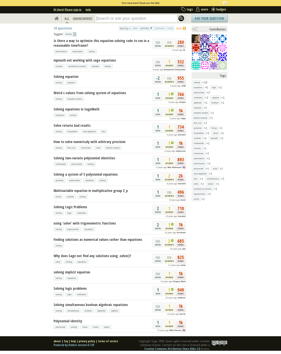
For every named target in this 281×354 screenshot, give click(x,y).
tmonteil (182, 135)
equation (71, 82)
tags (190, 9)
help (88, 10)
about (57, 341)
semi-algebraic (89, 131)
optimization (77, 51)
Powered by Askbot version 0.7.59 (74, 345)
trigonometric (73, 229)
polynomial (60, 327)
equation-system (74, 99)
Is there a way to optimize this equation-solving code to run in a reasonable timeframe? (101, 43)
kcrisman (181, 232)
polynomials (76, 164)
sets (103, 131)
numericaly (85, 148)
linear (85, 327)
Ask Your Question (209, 18)
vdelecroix (181, 151)
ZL (184, 50)
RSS (178, 28)
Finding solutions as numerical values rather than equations (98, 239)
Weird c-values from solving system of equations (90, 92)
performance (61, 51)
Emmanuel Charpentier (175, 69)
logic (69, 213)
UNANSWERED (82, 18)
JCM (183, 86)
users (204, 9)
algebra (114, 311)
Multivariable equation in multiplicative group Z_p (91, 190)
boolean (88, 311)
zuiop (183, 265)
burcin (182, 314)
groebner (60, 180)
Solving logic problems (70, 288)
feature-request (113, 148)
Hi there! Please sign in (67, 10)
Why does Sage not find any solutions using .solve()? (92, 255)
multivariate (61, 164)
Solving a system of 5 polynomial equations (86, 174)
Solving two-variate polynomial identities (84, 158)
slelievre (182, 298)
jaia (184, 249)
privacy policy (87, 341)
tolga (183, 118)
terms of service (108, 341)
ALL (66, 18)
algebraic (101, 311)
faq (66, 341)
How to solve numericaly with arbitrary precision (89, 141)
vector (95, 327)
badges (221, 9)
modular (70, 197)
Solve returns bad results (72, 125)
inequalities (72, 131)
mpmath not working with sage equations (85, 60)
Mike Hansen (175, 330)
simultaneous (73, 311)
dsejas (182, 102)
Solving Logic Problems (70, 206)
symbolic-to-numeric (77, 66)
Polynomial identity (68, 321)
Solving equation (66, 76)
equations (60, 115)
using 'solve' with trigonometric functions (85, 223)
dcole (183, 200)
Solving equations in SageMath (76, 109)
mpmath (95, 66)
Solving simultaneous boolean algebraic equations (91, 304)
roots (98, 148)
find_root (71, 148)
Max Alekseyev (174, 167)
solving (92, 51)
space (106, 327)
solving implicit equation (72, 272)
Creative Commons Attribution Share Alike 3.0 (172, 349)
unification (81, 213)
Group (58, 197)
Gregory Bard (179, 281)
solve (58, 262)
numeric (59, 66)
